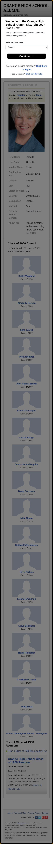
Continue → (26, 56)
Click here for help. (34, 74)
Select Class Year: (15, 42)
